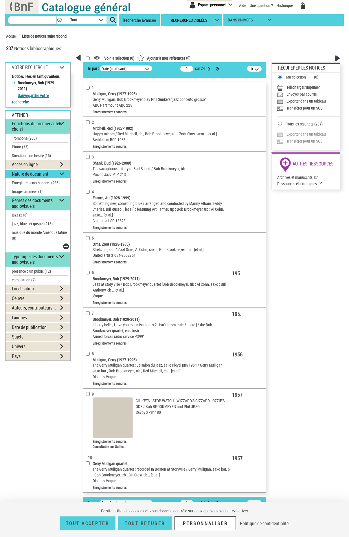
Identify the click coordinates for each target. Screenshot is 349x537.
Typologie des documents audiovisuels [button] (35, 259)
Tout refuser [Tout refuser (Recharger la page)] (145, 523)
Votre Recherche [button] (30, 67)
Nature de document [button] (30, 174)
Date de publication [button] (29, 327)
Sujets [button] (17, 337)
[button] (59, 20)
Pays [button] (16, 356)
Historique (285, 5)
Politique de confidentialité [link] (264, 523)
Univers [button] (18, 346)
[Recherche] (32, 20)
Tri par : (93, 68)
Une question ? (261, 5)
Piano (20, 147)
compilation (24, 280)
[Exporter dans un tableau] (308, 101)
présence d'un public (31, 271)
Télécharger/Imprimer (303, 87)
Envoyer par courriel (301, 94)
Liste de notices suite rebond (44, 36)
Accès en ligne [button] (25, 164)
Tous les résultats (299, 124)
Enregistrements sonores (36, 182)
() (163, 58)
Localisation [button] (23, 288)
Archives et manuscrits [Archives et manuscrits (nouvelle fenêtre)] (295, 177)
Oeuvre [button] (18, 298)
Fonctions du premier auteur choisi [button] (37, 126)
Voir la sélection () (119, 58)
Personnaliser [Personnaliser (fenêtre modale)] (205, 523)
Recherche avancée (139, 20)
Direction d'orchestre (31, 155)
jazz (19, 215)
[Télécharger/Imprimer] (308, 87)
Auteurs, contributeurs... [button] (34, 308)
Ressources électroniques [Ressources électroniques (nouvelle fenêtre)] (297, 183)
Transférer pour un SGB (304, 108)
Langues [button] (19, 317)
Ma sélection (296, 77)
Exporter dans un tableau (306, 101)
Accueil (11, 36)
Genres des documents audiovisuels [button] (32, 203)
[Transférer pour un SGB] (308, 108)
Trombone (24, 138)
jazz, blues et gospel (32, 223)
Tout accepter (87, 523)
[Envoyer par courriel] (308, 94)
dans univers (240, 21)
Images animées (27, 191)
